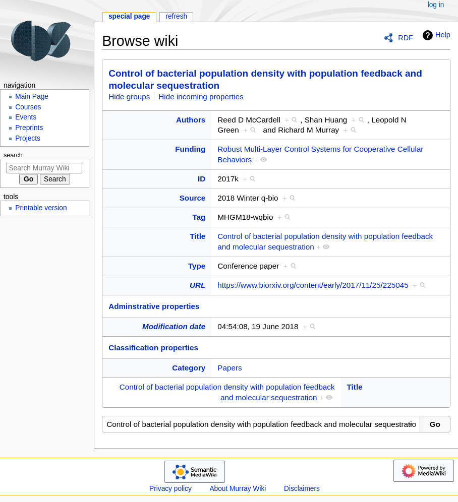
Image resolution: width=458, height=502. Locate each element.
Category (188, 367)
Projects (27, 138)
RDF (405, 38)
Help (435, 35)
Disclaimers (302, 488)
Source (193, 198)
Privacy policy (170, 488)
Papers (229, 367)
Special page (129, 16)
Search (13, 155)
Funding (190, 149)
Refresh (176, 16)
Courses (28, 107)
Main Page (31, 96)
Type (196, 266)
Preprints (29, 128)
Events (25, 117)
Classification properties (153, 347)
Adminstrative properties (153, 306)
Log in (436, 5)
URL (197, 285)
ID (201, 178)
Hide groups (129, 96)
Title (197, 236)
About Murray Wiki (237, 488)
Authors (190, 119)
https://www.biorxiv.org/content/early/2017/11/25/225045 (312, 285)
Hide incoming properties (201, 96)
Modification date (173, 326)
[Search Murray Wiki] (44, 168)
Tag (198, 217)
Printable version (41, 208)
